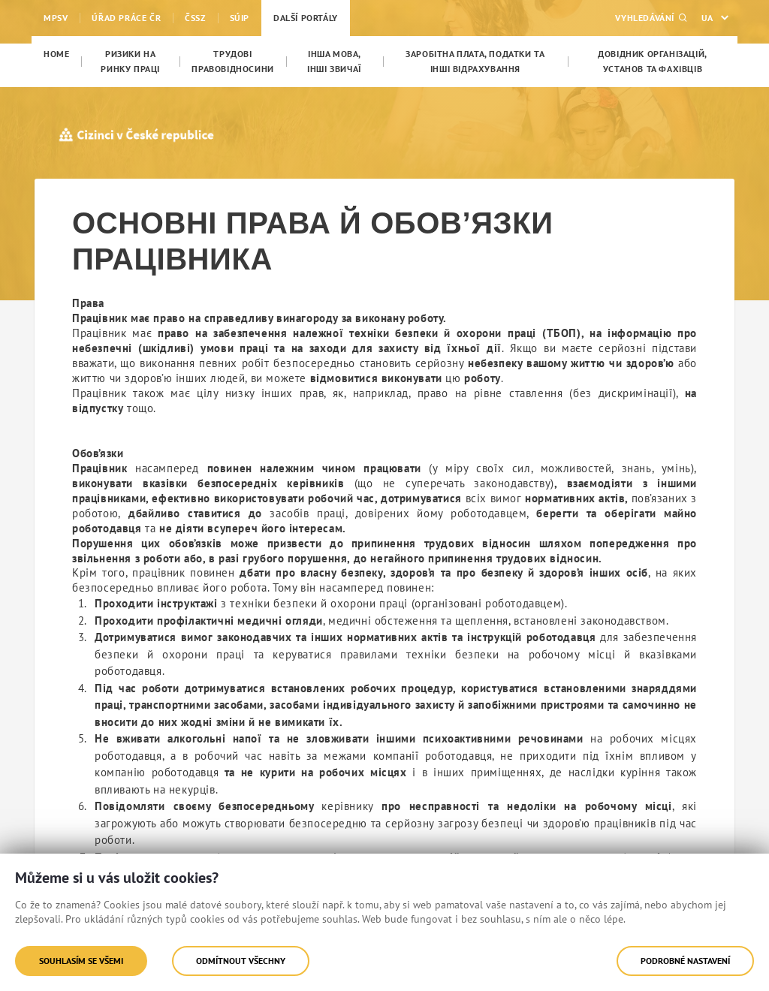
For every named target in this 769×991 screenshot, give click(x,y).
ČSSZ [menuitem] (195, 17)
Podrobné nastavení (685, 960)
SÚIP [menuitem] (239, 17)
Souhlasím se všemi (81, 960)
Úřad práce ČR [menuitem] (126, 17)
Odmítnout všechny (240, 960)
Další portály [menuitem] (305, 17)
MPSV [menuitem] (56, 17)
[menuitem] (56, 54)
